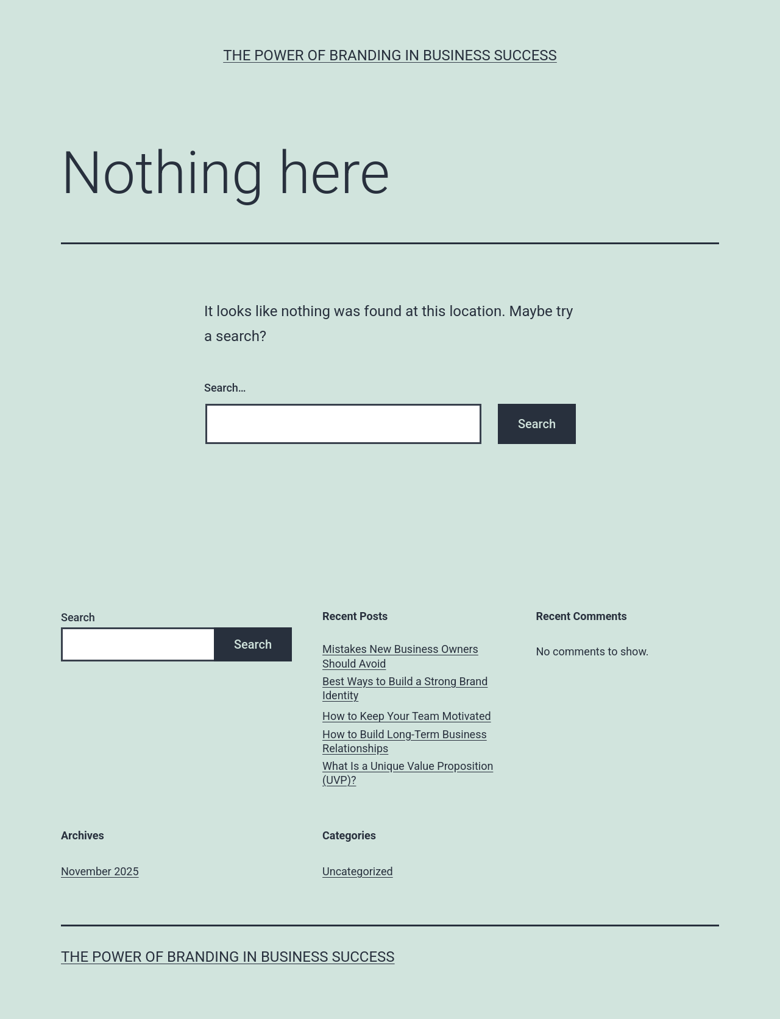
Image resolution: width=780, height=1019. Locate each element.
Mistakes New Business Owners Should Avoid (400, 656)
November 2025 (100, 871)
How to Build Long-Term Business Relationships (404, 741)
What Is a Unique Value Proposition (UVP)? (407, 773)
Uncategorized (357, 871)
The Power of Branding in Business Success (390, 55)
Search (78, 617)
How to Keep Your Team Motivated (406, 716)
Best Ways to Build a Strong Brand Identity (405, 688)
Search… (225, 387)
